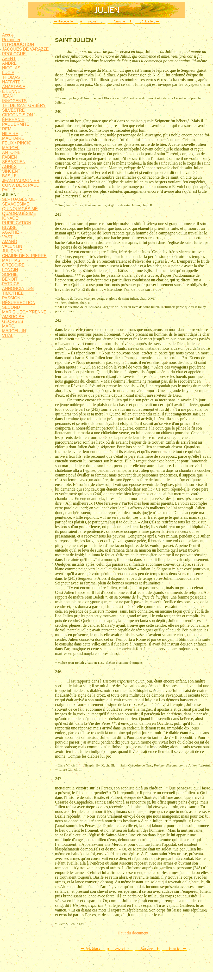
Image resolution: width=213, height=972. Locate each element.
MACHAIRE (13, 138)
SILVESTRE (13, 110)
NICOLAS (11, 68)
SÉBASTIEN (14, 162)
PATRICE (11, 284)
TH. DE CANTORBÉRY (24, 105)
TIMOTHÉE (13, 293)
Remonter (11, 40)
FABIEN (9, 157)
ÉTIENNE (11, 91)
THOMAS (11, 77)
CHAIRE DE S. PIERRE (24, 255)
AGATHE (10, 232)
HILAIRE (10, 133)
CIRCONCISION (17, 115)
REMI (7, 129)
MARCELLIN (14, 331)
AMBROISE (13, 317)
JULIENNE (12, 251)
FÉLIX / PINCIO (17, 143)
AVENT (9, 58)
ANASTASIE (13, 86)
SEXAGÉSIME (15, 204)
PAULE (8, 190)
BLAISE (9, 227)
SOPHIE (10, 274)
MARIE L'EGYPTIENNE (24, 312)
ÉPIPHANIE (13, 119)
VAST (7, 237)
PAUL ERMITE (15, 124)
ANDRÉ (9, 63)
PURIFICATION (16, 223)
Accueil (9, 35)
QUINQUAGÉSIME (20, 209)
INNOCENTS (14, 101)
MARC (8, 326)
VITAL (7, 335)
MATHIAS (11, 260)
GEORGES (12, 321)
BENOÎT (10, 279)
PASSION (11, 298)
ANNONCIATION (18, 288)
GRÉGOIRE (13, 265)
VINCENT (11, 171)
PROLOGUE (14, 54)
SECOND (11, 307)
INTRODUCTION (18, 44)
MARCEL (11, 148)
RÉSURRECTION (18, 302)
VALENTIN (12, 246)
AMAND (9, 241)
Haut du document (133, 933)
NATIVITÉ (11, 82)
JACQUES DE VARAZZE (25, 49)
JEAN (7, 96)
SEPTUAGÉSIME (18, 199)
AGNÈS (9, 166)
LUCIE (8, 72)
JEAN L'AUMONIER (21, 180)
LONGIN (10, 270)
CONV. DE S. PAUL (20, 185)
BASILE (9, 176)
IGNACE (10, 218)
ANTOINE (11, 152)
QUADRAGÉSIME (19, 213)
